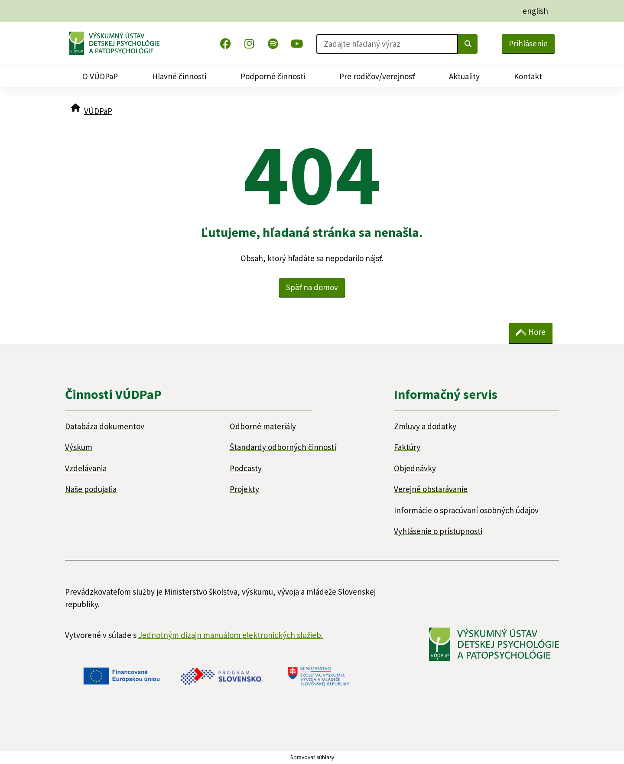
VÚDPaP (98, 111)
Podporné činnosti (272, 76)
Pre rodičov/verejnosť (377, 76)
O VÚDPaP (100, 76)
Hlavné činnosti (179, 76)
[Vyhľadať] (468, 44)
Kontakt (528, 76)
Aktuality (464, 76)
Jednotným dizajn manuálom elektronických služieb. (230, 635)
